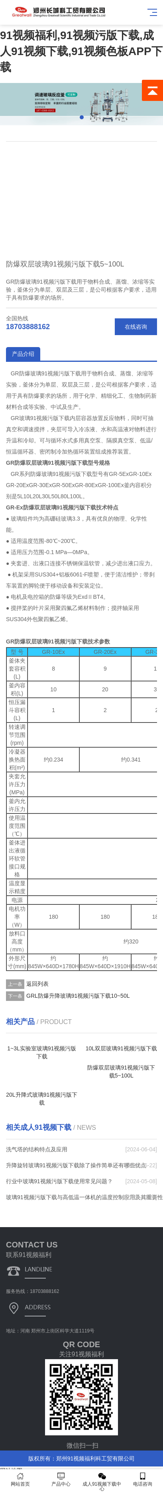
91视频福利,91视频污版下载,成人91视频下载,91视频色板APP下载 (81, 51)
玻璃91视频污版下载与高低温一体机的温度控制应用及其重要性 (84, 1197)
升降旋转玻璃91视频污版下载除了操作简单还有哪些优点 (76, 1165)
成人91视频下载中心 (102, 1482)
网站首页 (20, 1479)
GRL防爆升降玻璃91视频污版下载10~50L (78, 996)
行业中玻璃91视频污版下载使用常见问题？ (59, 1181)
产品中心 (61, 1479)
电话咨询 (142, 1479)
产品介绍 (23, 354)
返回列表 (37, 984)
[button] (82, 117)
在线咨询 (136, 327)
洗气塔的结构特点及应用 (36, 1149)
